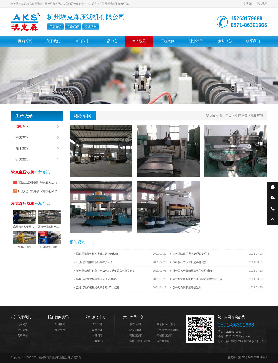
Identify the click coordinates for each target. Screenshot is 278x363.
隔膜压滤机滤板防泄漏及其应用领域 (97, 279)
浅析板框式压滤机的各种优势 (190, 262)
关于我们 (53, 41)
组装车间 (22, 159)
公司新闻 (60, 324)
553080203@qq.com (237, 337)
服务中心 (225, 41)
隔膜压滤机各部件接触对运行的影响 (97, 254)
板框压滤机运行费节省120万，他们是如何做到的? (105, 271)
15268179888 (233, 332)
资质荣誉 (22, 335)
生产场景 (139, 41)
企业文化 (22, 330)
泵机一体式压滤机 (139, 341)
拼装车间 (22, 137)
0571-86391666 (236, 325)
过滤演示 (196, 41)
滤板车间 (257, 115)
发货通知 (97, 330)
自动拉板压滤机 (166, 324)
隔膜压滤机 (135, 330)
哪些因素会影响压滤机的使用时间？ (193, 271)
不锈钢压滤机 (164, 335)
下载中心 (97, 341)
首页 (228, 115)
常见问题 (97, 335)
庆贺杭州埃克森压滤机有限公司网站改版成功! (39, 191)
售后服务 (97, 324)
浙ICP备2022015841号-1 (252, 358)
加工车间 (22, 148)
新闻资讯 (82, 41)
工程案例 (167, 41)
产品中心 (110, 41)
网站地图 (262, 3)
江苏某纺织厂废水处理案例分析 (191, 254)
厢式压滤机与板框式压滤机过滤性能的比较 (197, 279)
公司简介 (22, 324)
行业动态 (60, 330)
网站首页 (25, 41)
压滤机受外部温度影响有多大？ (94, 262)
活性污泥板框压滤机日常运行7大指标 (97, 288)
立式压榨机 (163, 341)
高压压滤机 (135, 335)
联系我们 (248, 3)
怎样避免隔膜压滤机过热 (187, 288)
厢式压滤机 (135, 324)
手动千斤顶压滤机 (167, 330)
